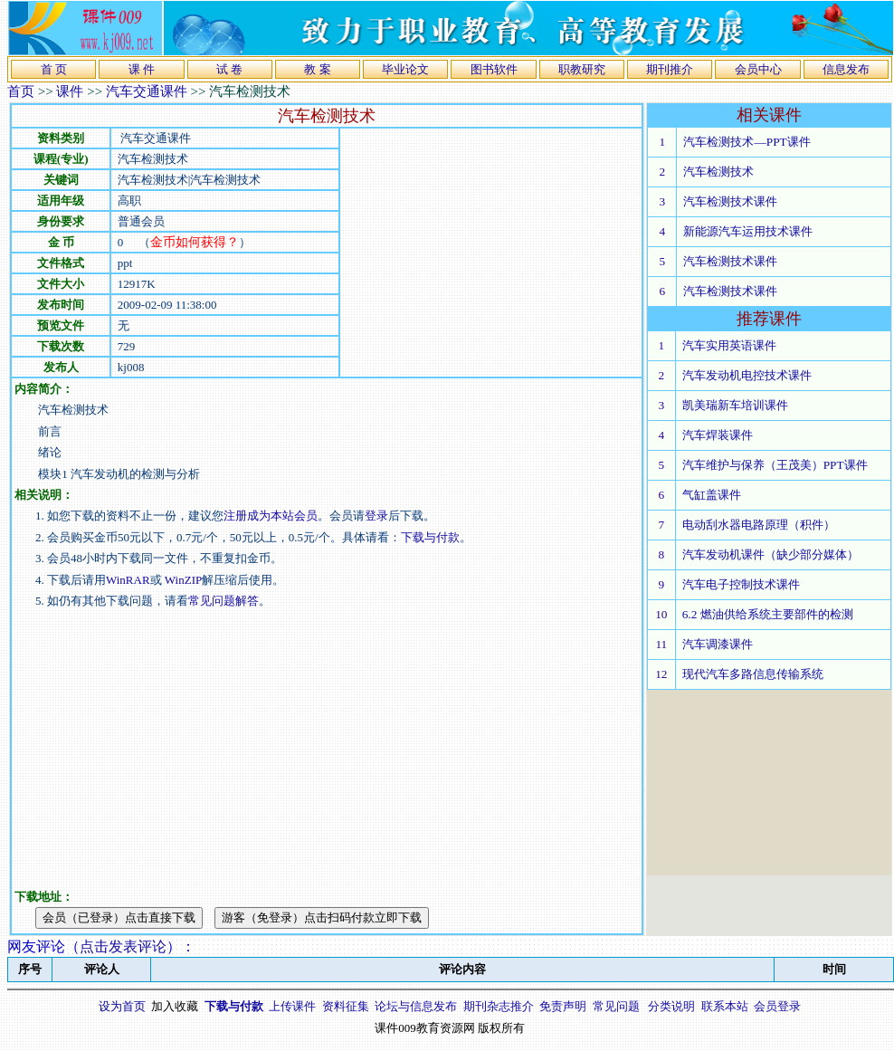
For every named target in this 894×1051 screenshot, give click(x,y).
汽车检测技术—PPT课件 (746, 141)
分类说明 (671, 1006)
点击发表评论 (123, 946)
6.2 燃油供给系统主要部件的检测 (767, 614)
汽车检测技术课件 (730, 201)
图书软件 (494, 69)
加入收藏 (174, 1006)
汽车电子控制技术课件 (741, 584)
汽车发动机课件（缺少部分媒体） (770, 554)
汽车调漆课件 (717, 644)
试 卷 (229, 69)
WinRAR (128, 580)
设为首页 (122, 1006)
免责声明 (562, 1006)
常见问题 (616, 1006)
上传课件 (292, 1006)
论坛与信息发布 (416, 1006)
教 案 (317, 69)
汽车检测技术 (718, 171)
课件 (69, 91)
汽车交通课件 (146, 91)
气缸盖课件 (711, 495)
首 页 (54, 69)
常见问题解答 (223, 600)
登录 (376, 515)
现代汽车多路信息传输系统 (752, 674)
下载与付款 (430, 537)
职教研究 (581, 69)
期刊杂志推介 (498, 1006)
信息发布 (846, 69)
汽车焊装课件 (717, 435)
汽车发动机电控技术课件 (747, 375)
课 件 (141, 69)
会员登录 (777, 1006)
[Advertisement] (425, 252)
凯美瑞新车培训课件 (735, 405)
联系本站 (724, 1006)
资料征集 (345, 1006)
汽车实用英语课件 (729, 345)
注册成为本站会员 (271, 515)
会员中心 (758, 69)
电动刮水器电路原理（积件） (758, 524)
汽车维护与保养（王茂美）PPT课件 (775, 465)
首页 (20, 91)
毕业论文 (405, 69)
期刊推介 (669, 69)
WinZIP (182, 580)
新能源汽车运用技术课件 (748, 231)
